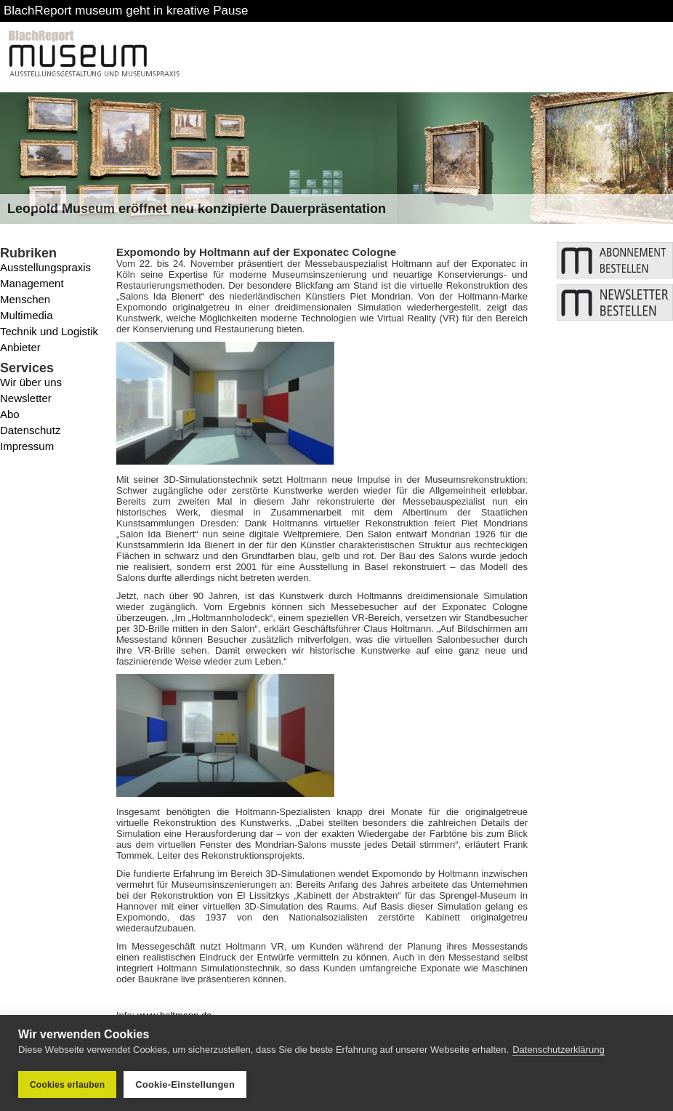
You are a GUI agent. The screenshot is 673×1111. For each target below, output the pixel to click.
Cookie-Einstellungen (185, 1084)
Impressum (27, 446)
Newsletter (26, 398)
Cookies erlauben (67, 1085)
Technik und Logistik (49, 331)
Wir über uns (31, 382)
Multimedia (26, 315)
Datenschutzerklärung (558, 1049)
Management (32, 283)
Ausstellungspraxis (45, 267)
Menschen (25, 299)
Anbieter (20, 347)
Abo (10, 414)
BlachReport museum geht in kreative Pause (126, 10)
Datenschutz (30, 430)
